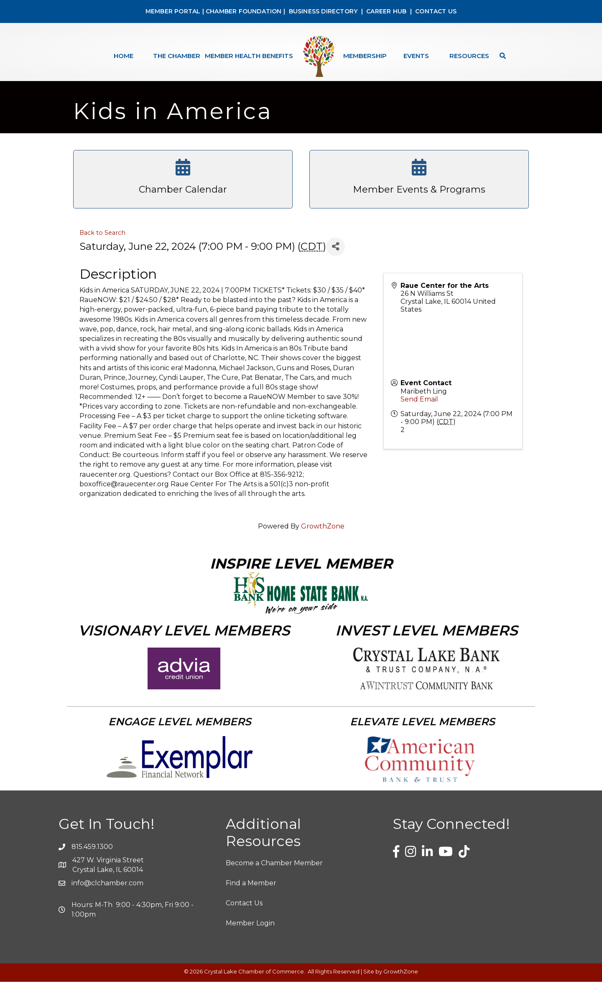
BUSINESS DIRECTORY (322, 11)
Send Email (419, 408)
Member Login (250, 932)
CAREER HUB (386, 11)
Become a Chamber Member (274, 872)
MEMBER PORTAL (173, 11)
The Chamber (176, 56)
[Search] (500, 55)
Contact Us (244, 912)
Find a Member (251, 892)
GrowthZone (322, 535)
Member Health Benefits (249, 56)
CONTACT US (436, 11)
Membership (365, 56)
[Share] (335, 255)
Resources (469, 56)
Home (123, 56)
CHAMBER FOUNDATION (244, 11)
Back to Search (102, 241)
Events (416, 56)
